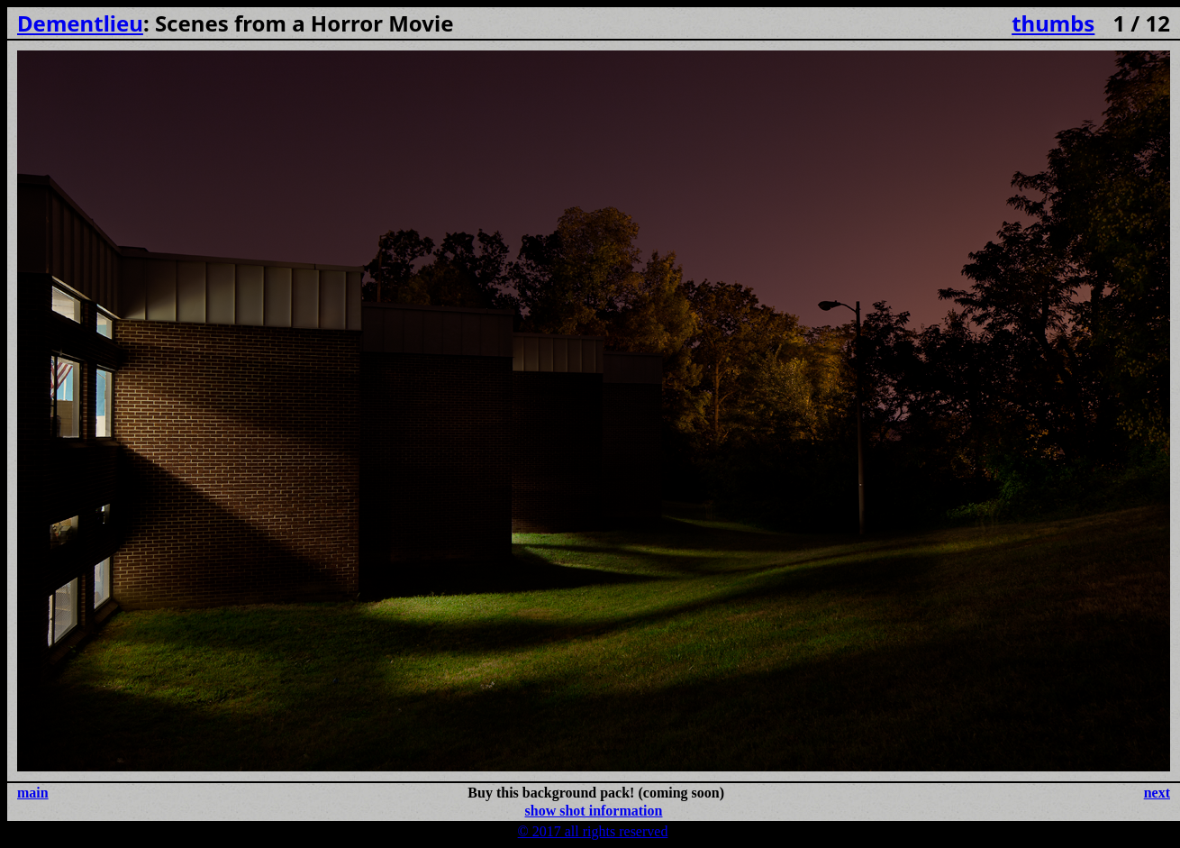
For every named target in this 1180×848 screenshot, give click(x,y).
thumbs (1053, 23)
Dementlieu (80, 23)
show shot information (594, 810)
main (33, 792)
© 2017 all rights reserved (593, 831)
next (1157, 792)
